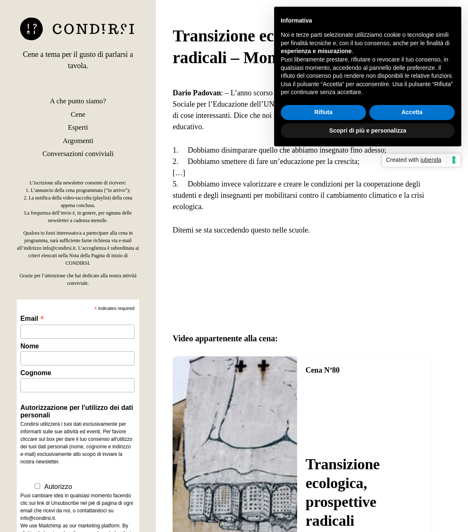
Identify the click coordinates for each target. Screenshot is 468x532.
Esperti (78, 127)
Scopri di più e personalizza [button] (367, 130)
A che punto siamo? (78, 101)
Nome (29, 346)
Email (32, 318)
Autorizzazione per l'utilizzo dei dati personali (76, 411)
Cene (78, 114)
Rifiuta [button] (323, 112)
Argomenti (78, 141)
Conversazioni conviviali (77, 154)
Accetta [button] (412, 112)
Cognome (35, 372)
